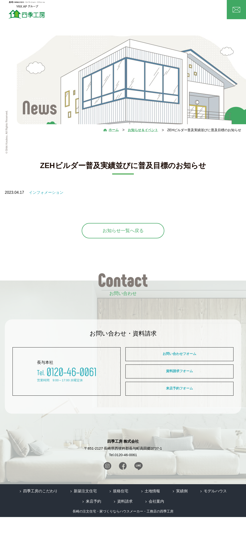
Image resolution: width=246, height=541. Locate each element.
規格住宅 (124, 12)
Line (137, 492)
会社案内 (205, 11)
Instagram (109, 492)
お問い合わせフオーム (179, 358)
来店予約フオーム (179, 411)
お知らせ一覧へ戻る (123, 230)
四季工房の (89, 12)
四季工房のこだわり (46, 516)
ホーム (74, 11)
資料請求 (125, 526)
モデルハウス (189, 11)
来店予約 (95, 526)
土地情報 (138, 11)
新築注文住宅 (107, 12)
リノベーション (156, 12)
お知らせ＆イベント (143, 130)
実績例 (173, 11)
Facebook (123, 492)
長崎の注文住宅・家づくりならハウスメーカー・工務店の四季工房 (123, 535)
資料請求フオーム (179, 385)
